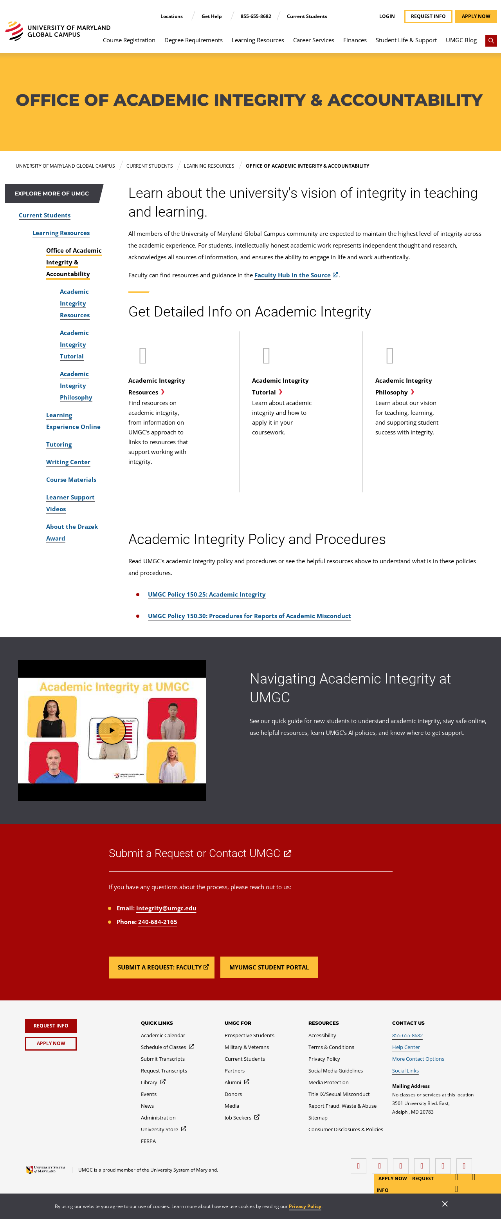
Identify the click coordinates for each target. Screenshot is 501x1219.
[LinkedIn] (381, 1163)
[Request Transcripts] (164, 1070)
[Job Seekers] (242, 1117)
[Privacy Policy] (324, 1058)
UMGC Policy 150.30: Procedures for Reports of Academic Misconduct (249, 616)
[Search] (491, 41)
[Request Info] (51, 1026)
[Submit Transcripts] (163, 1058)
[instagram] (403, 1163)
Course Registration (129, 40)
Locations (172, 16)
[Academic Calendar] (163, 1035)
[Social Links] (405, 1070)
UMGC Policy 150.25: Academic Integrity (207, 594)
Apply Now (393, 1178)
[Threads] (445, 1163)
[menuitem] (129, 44)
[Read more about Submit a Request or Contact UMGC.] (161, 967)
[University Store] (164, 1129)
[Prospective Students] (249, 1035)
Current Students (307, 16)
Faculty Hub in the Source (292, 275)
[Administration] (158, 1117)
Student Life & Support (406, 40)
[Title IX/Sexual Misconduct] (339, 1094)
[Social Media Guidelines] (335, 1070)
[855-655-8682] (407, 1035)
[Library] (153, 1082)
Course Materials (71, 479)
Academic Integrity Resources (75, 303)
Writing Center (68, 462)
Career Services (313, 40)
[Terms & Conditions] (331, 1047)
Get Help (212, 16)
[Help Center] (406, 1047)
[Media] (232, 1105)
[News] (147, 1105)
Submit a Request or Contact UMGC (194, 853)
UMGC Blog (461, 40)
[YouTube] (466, 1163)
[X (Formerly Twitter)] (424, 1163)
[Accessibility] (322, 1035)
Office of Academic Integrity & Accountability (74, 262)
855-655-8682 (256, 16)
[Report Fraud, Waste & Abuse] (342, 1105)
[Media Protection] (328, 1082)
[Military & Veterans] (247, 1047)
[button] (112, 730)
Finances (355, 40)
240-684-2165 (157, 922)
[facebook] (360, 1163)
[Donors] (233, 1094)
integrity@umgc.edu (166, 908)
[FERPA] (148, 1141)
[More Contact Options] (418, 1058)
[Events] (149, 1094)
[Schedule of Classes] (168, 1047)
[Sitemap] (318, 1117)
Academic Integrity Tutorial (74, 344)
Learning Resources (258, 40)
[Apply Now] (51, 1044)
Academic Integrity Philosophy (76, 385)
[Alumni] (237, 1082)
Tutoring (59, 444)
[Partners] (235, 1070)
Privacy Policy (305, 1206)
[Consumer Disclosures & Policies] (345, 1129)
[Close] (445, 1204)
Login (387, 16)
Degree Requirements (193, 40)
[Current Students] (245, 1058)
